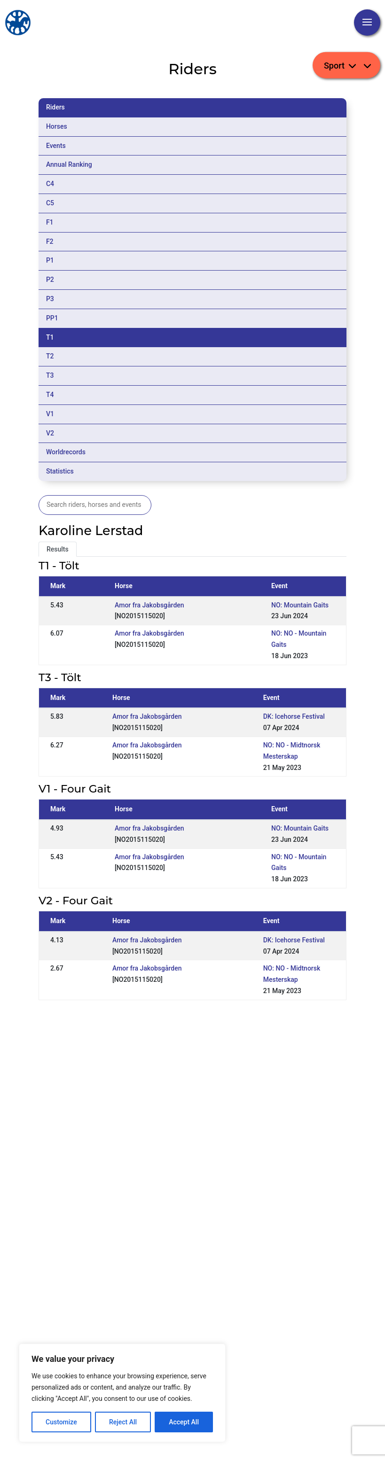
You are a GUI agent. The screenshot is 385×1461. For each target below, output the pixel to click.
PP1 (52, 318)
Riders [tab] (55, 107)
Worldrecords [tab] (66, 452)
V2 (50, 433)
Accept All (184, 1422)
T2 (50, 356)
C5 (50, 203)
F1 (50, 222)
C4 (50, 183)
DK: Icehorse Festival (294, 716)
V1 (50, 414)
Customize (61, 1422)
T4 (50, 394)
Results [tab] (58, 549)
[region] (122, 1393)
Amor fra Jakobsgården (149, 605)
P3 (50, 299)
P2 (50, 279)
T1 (50, 337)
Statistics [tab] (60, 471)
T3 (50, 375)
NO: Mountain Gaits (300, 605)
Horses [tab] (56, 126)
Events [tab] (56, 145)
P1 (50, 260)
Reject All (123, 1422)
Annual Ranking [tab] (69, 164)
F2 (50, 241)
